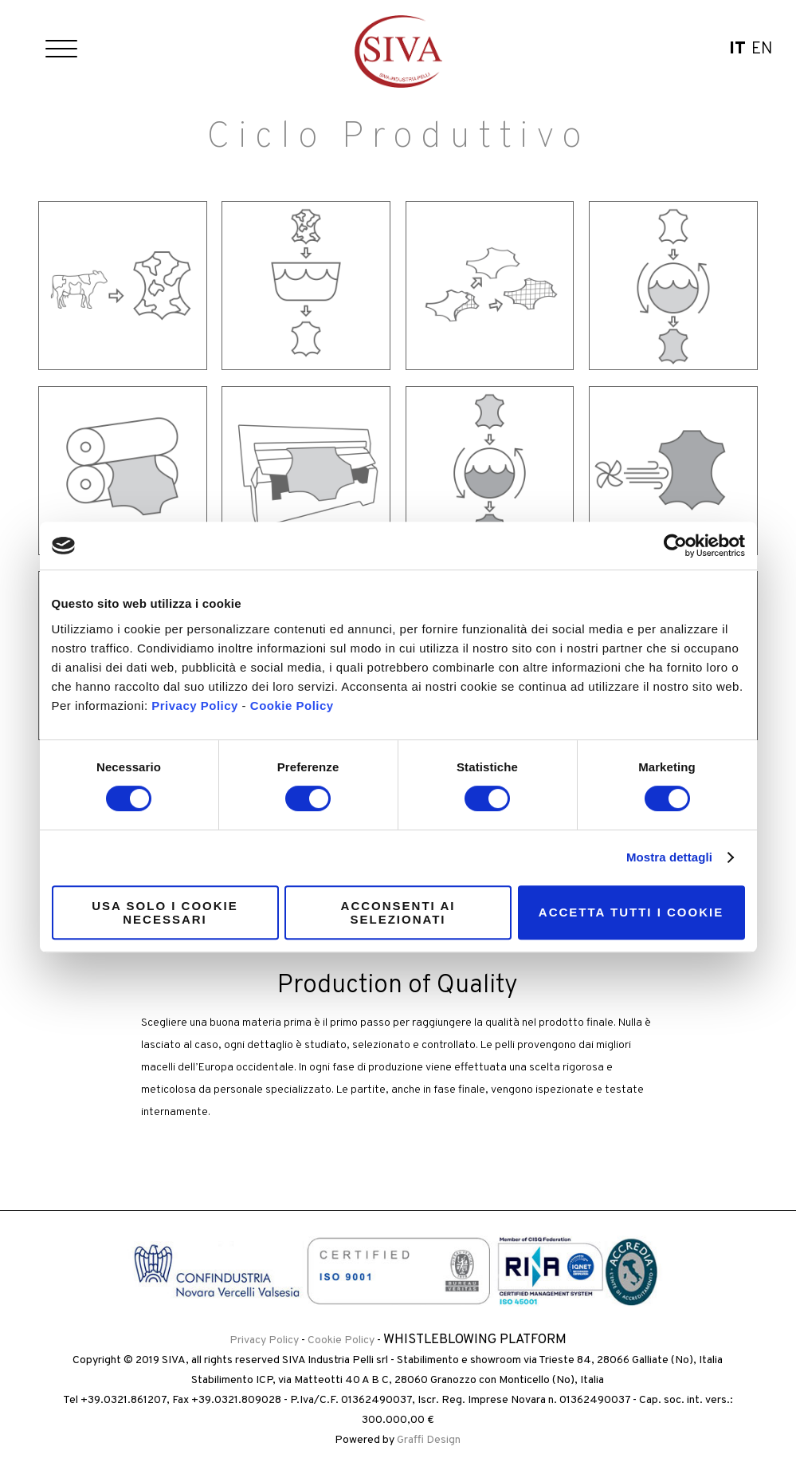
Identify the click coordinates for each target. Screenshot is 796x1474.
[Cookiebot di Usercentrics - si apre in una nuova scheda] (675, 546)
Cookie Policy (292, 705)
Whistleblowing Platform (475, 1339)
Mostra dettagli (669, 857)
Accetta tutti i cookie (631, 912)
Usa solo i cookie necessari (164, 912)
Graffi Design (429, 1440)
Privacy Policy (194, 705)
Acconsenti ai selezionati (398, 912)
